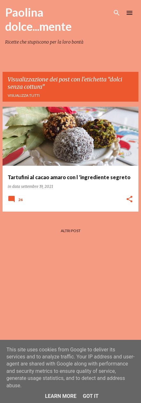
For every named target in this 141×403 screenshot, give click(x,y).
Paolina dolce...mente (38, 19)
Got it (90, 396)
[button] (129, 199)
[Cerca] (117, 13)
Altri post (71, 230)
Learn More (60, 396)
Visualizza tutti (24, 95)
